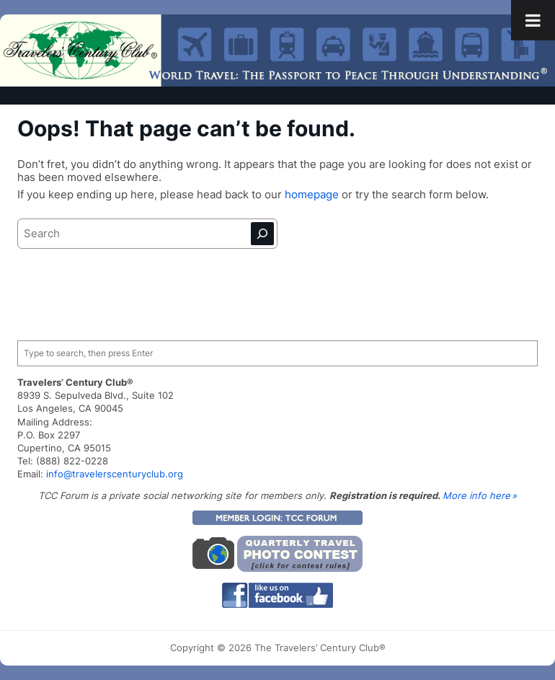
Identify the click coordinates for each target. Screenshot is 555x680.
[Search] (262, 233)
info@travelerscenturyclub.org (114, 474)
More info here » (480, 495)
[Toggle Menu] (533, 20)
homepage (313, 194)
